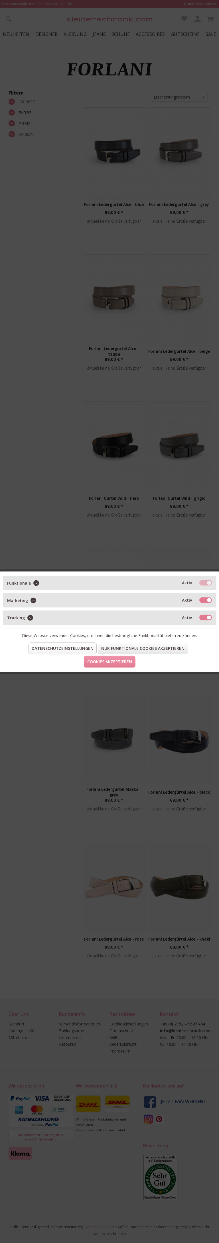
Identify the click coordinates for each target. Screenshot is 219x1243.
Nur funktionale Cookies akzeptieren (142, 648)
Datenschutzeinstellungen (63, 648)
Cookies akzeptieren (109, 661)
